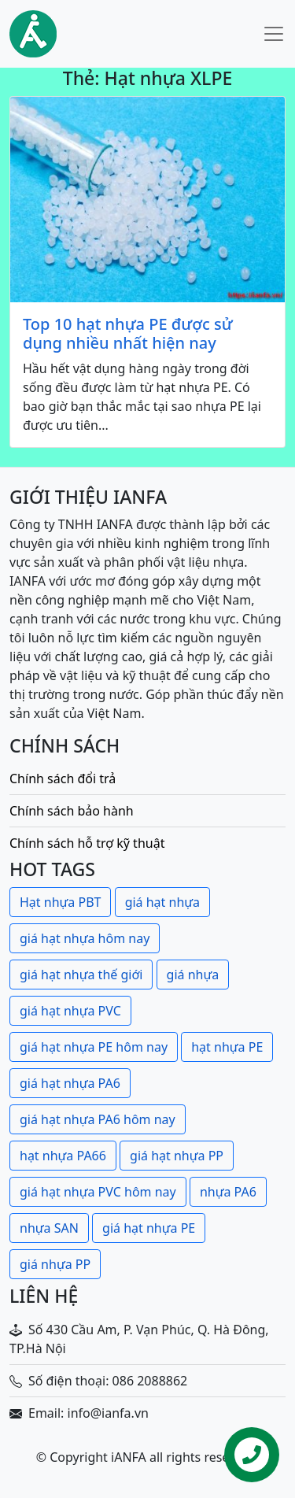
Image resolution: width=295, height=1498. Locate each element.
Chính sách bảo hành (71, 810)
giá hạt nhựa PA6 (70, 1083)
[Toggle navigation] (274, 34)
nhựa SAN (49, 1228)
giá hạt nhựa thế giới (81, 974)
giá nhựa (193, 974)
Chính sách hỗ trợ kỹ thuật (86, 843)
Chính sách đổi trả (62, 778)
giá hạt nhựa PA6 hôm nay (97, 1119)
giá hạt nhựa (162, 902)
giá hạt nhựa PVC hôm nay (98, 1191)
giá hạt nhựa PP (176, 1155)
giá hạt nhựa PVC (70, 1010)
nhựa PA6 (228, 1191)
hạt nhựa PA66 (63, 1155)
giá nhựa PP (55, 1264)
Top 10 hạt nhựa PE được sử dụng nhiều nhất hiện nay (128, 334)
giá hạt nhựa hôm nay (84, 938)
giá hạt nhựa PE (148, 1228)
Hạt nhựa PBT (60, 902)
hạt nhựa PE (227, 1047)
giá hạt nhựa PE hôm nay (94, 1047)
